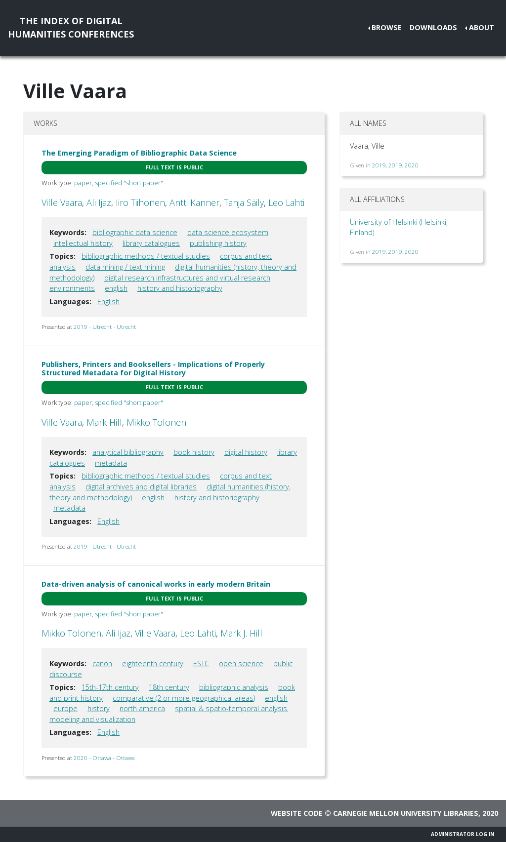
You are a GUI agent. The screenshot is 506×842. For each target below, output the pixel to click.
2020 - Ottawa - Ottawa (104, 758)
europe (65, 708)
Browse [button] (387, 27)
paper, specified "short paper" (118, 182)
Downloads (433, 27)
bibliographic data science (134, 232)
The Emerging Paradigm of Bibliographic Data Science (139, 153)
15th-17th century (110, 687)
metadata (111, 463)
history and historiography (179, 288)
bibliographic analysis (233, 687)
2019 (379, 165)
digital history (245, 452)
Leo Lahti (286, 202)
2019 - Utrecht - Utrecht (105, 326)
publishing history (218, 243)
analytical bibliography (128, 452)
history (98, 708)
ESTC (201, 663)
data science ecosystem (227, 232)
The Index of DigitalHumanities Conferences (71, 27)
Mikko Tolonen (156, 422)
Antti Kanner (194, 202)
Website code (297, 813)
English (108, 301)
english (116, 288)
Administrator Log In (462, 834)
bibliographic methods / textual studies (146, 256)
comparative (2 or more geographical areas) (184, 698)
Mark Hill (104, 422)
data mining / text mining (125, 267)
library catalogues (151, 243)
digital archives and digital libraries (141, 486)
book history (193, 452)
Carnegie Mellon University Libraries (405, 813)
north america (142, 708)
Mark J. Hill (241, 633)
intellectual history (83, 243)
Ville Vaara (62, 202)
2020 (412, 165)
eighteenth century (152, 663)
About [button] (481, 27)
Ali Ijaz (98, 202)
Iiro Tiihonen (140, 202)
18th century (169, 687)
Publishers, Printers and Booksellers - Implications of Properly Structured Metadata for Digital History (153, 368)
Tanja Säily (244, 202)
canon (102, 663)
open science (241, 663)
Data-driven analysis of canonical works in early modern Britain (156, 584)
